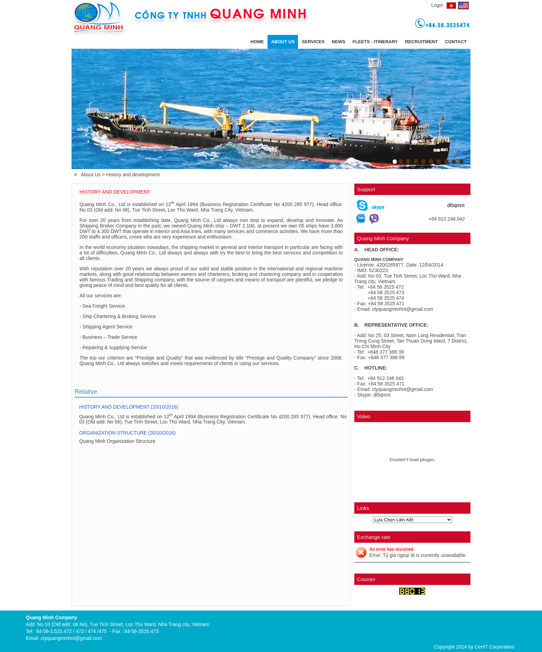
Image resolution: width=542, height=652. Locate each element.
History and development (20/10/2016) (129, 407)
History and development (133, 174)
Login (437, 5)
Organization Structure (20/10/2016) (128, 433)
